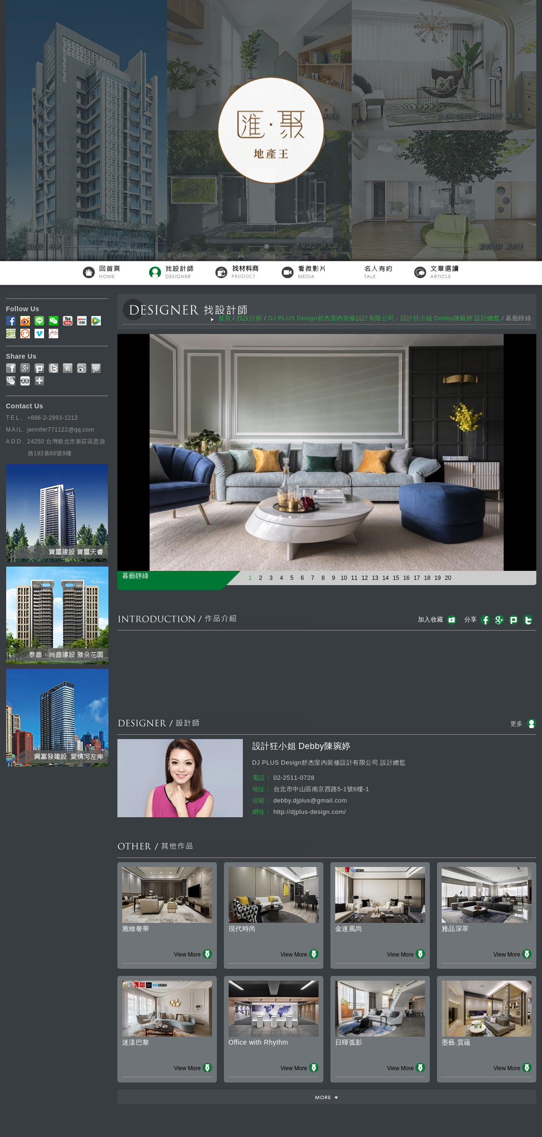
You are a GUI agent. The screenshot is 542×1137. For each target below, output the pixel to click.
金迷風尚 (349, 928)
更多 (516, 723)
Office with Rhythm (258, 1042)
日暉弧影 (349, 1042)
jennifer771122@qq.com (60, 429)
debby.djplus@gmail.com (310, 800)
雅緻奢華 (136, 928)
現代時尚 (242, 928)
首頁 (224, 318)
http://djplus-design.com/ (310, 811)
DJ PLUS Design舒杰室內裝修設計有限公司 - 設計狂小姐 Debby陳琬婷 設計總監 (384, 318)
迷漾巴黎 (136, 1042)
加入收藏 (431, 619)
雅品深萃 (455, 928)
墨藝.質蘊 (456, 1042)
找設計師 (249, 318)
